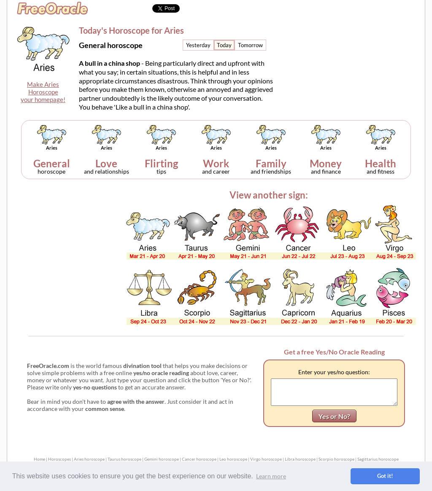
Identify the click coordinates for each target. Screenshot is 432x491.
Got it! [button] (385, 476)
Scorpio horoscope (336, 458)
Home (39, 458)
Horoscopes (59, 458)
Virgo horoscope (266, 458)
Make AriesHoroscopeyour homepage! (43, 91)
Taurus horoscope (124, 458)
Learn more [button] (271, 476)
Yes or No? (334, 416)
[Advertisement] (354, 57)
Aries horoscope (89, 458)
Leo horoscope (233, 458)
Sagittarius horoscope (378, 458)
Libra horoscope (300, 458)
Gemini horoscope (161, 458)
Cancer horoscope (199, 458)
